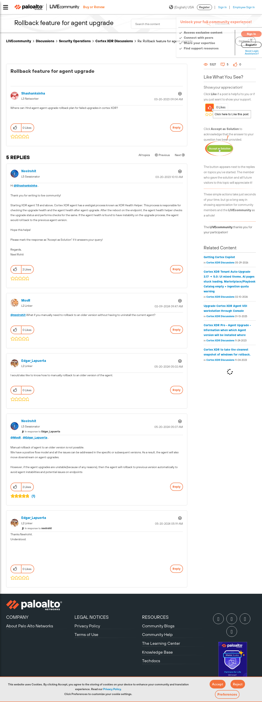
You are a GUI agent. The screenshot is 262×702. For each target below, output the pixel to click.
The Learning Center (161, 643)
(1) (33, 496)
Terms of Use (86, 634)
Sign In (222, 7)
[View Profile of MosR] (25, 300)
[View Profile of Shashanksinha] (33, 93)
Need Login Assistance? (237, 52)
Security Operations (75, 41)
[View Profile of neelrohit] (28, 171)
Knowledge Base (157, 652)
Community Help (157, 634)
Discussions (45, 41)
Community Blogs (158, 625)
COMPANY (17, 617)
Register (204, 7)
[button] (218, 684)
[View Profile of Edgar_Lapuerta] (33, 361)
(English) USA (181, 7)
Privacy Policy (112, 689)
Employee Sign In (244, 7)
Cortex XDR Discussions (114, 41)
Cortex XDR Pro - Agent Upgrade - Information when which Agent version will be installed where (227, 330)
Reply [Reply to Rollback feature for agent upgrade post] (177, 127)
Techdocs (151, 660)
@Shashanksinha (25, 185)
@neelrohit (18, 315)
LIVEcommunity (18, 41)
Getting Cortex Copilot (219, 257)
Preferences (227, 694)
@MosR (15, 437)
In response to (42, 431)
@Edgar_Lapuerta (35, 437)
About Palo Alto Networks (29, 625)
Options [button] (179, 94)
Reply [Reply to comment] (177, 269)
